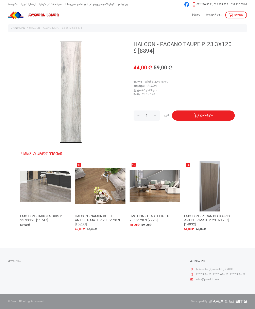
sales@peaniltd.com (207, 279)
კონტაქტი (123, 4)
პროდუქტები (18, 28)
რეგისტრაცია (214, 15)
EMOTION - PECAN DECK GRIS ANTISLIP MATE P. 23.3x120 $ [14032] (207, 220)
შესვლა (196, 15)
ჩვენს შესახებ (28, 4)
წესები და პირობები (50, 4)
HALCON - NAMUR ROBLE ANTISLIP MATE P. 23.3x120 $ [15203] (97, 220)
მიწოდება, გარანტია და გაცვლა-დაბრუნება (90, 4)
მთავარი (13, 4)
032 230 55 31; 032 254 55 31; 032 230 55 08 (222, 4)
